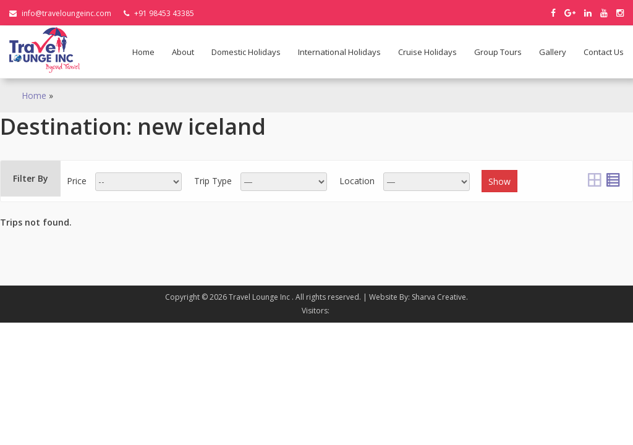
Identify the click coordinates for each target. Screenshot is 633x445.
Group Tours (498, 51)
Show (499, 181)
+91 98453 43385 (159, 13)
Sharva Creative (439, 297)
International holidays (339, 51)
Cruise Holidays (427, 51)
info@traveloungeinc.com (60, 13)
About (183, 51)
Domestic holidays (246, 51)
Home (143, 51)
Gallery (552, 51)
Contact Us (604, 51)
